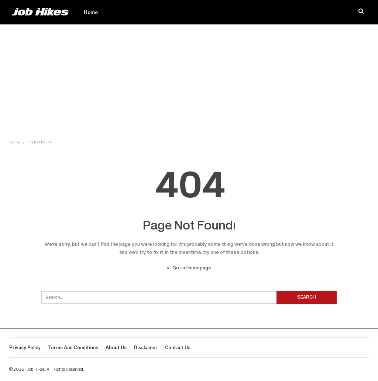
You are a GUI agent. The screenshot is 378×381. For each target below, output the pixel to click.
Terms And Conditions (73, 347)
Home (91, 12)
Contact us (177, 347)
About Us (116, 347)
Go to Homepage (189, 268)
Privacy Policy (25, 347)
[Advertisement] (189, 80)
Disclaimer (146, 347)
